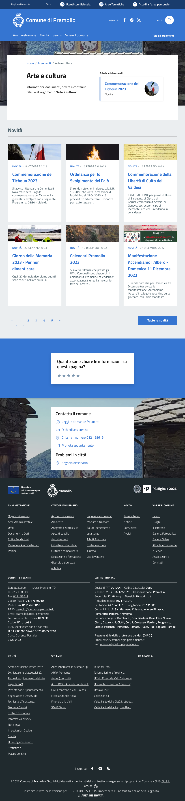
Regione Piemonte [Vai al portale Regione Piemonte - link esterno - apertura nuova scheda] (20, 4)
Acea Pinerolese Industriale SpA (70, 667)
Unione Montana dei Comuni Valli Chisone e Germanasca (128, 684)
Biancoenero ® (106, 791)
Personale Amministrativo (23, 545)
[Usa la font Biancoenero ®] (75, 4)
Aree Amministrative (20, 522)
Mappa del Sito (17, 753)
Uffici (11, 527)
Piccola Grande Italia (63, 695)
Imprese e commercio (99, 516)
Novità (17, 166)
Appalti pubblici (60, 533)
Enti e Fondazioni (18, 539)
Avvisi (127, 533)
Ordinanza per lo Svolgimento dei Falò (89, 177)
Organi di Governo (18, 516)
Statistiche (14, 748)
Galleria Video (160, 539)
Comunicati (130, 527)
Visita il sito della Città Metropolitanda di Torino (122, 701)
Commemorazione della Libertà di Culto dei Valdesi (149, 180)
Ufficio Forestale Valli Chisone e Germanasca (120, 678)
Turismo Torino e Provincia (109, 672)
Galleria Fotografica (164, 533)
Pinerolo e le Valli (61, 701)
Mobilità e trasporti (98, 522)
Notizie (128, 522)
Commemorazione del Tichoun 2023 (122, 86)
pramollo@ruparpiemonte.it (32, 613)
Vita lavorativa (95, 556)
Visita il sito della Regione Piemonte (115, 707)
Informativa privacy (19, 719)
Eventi (156, 516)
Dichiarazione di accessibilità (25, 672)
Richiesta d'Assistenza (21, 701)
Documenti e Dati (18, 533)
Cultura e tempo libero (64, 551)
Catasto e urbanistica (64, 545)
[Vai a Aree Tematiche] (111, 4)
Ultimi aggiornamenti (20, 742)
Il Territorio (158, 527)
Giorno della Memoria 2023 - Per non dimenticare (32, 262)
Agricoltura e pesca (62, 516)
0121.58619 (20, 592)
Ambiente (57, 522)
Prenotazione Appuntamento (25, 690)
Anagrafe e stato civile (64, 527)
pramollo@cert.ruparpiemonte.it (35, 609)
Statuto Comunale (19, 713)
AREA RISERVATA (90, 795)
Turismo (91, 551)
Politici (12, 551)
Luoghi (156, 522)
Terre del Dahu (102, 667)
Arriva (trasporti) (61, 678)
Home (30, 63)
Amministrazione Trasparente (25, 667)
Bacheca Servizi (17, 707)
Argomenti (44, 63)
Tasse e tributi (132, 516)
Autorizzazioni (59, 539)
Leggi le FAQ (15, 684)
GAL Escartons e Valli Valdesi (68, 690)
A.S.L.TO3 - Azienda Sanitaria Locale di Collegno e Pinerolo (86, 684)
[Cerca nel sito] (169, 20)
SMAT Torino (58, 707)
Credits (12, 736)
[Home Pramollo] (45, 20)
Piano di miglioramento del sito (26, 678)
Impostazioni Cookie (20, 730)
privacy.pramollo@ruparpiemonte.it (124, 640)
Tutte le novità (157, 320)
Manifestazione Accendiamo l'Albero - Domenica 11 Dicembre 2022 (149, 265)
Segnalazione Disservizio (22, 695)
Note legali (14, 724)
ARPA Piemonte (60, 672)
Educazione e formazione (66, 556)
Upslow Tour (101, 690)
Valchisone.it (101, 695)
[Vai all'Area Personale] (151, 4)
